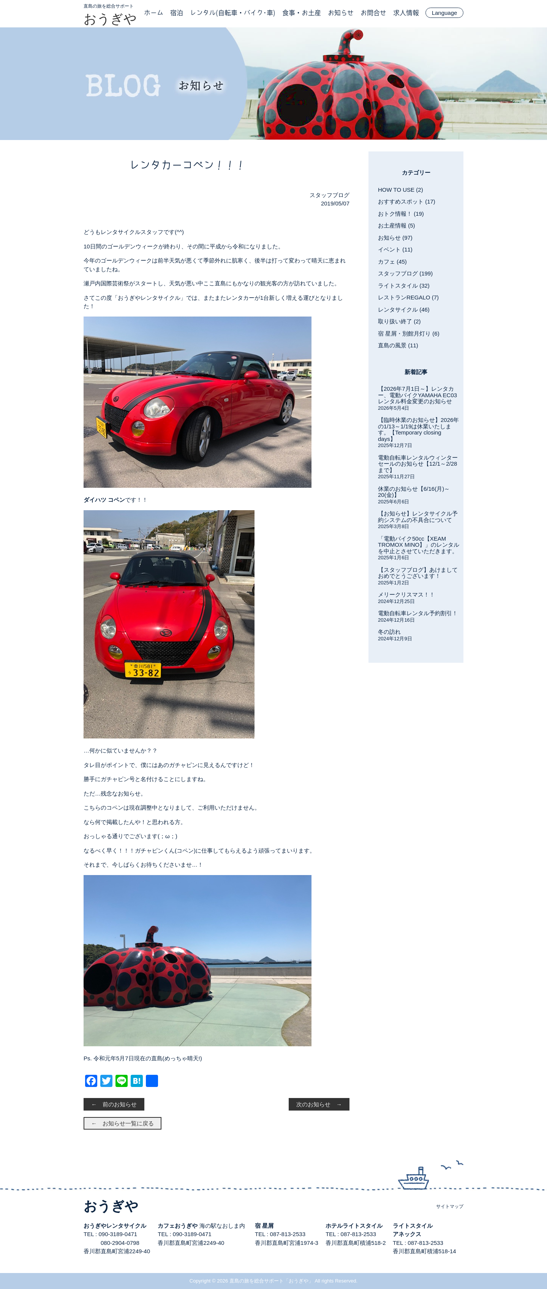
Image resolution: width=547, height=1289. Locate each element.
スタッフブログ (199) (405, 273)
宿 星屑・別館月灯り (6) (408, 333)
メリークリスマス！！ (406, 594)
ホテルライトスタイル (354, 1225)
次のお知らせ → (319, 1104)
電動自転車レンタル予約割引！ (418, 613)
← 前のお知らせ (114, 1104)
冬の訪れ (389, 632)
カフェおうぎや (178, 1225)
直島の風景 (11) (398, 345)
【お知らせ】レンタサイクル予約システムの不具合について (418, 516)
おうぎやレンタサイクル (115, 1225)
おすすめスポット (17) (406, 201)
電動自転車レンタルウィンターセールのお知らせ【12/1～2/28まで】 (418, 463)
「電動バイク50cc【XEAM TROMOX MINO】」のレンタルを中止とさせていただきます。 (418, 544)
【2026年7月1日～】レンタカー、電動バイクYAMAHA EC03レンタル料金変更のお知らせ (417, 394)
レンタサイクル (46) (404, 309)
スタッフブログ (329, 195)
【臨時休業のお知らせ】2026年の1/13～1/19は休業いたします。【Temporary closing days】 (418, 429)
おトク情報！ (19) (401, 213)
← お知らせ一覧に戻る (122, 1123)
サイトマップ (449, 1206)
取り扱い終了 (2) (399, 321)
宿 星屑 (264, 1225)
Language (444, 13)
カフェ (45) (392, 261)
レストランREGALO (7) (408, 297)
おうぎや (110, 18)
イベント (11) (395, 249)
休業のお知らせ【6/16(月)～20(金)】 (414, 491)
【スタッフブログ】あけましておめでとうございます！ (418, 573)
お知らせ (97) (395, 237)
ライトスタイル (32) (404, 285)
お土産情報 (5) (396, 225)
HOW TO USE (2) (400, 189)
